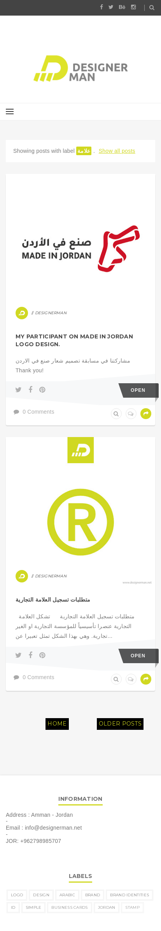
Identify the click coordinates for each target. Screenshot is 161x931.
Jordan (107, 907)
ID (13, 907)
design (41, 894)
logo (17, 894)
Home (56, 723)
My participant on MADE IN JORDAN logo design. (74, 340)
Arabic (67, 894)
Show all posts (117, 151)
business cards (69, 907)
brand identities (129, 894)
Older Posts (120, 723)
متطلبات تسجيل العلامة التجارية (53, 599)
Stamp (132, 907)
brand (92, 894)
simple (34, 907)
